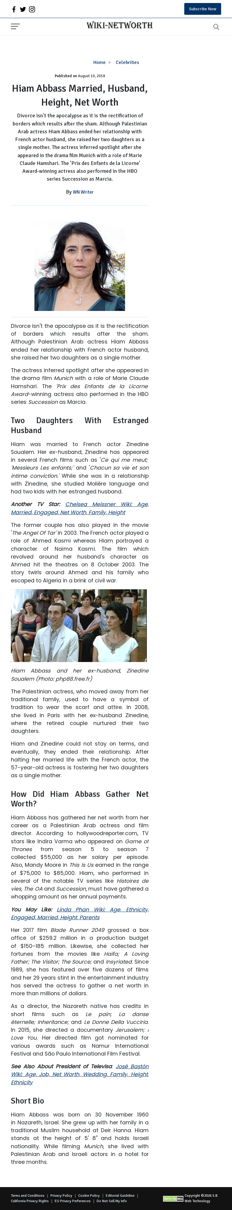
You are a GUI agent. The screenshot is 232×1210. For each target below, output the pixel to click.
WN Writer (83, 192)
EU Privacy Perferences (73, 1201)
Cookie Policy (89, 1195)
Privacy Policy (61, 1195)
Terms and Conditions (27, 1195)
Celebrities (127, 62)
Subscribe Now (202, 8)
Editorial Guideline (120, 1195)
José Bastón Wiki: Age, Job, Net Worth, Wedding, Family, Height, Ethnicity (80, 1074)
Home (99, 62)
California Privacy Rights (30, 1201)
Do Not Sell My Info (112, 1201)
